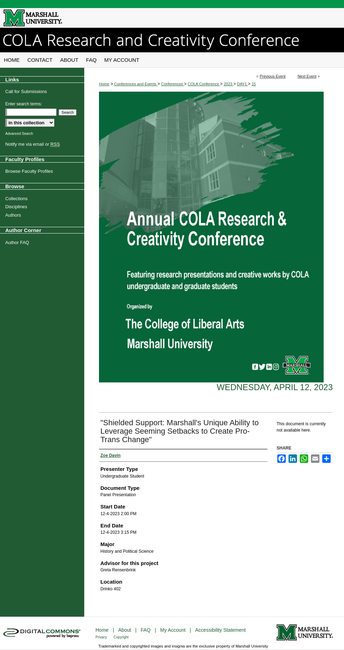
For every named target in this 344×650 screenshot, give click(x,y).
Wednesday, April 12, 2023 (275, 387)
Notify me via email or (32, 144)
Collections (16, 198)
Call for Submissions (26, 91)
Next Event (307, 76)
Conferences (172, 84)
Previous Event (273, 76)
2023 (228, 84)
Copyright (121, 637)
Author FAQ (17, 242)
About (125, 630)
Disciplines (16, 206)
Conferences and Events (136, 84)
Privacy (101, 637)
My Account (173, 630)
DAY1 (242, 84)
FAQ (146, 630)
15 (254, 84)
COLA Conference (204, 84)
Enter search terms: (23, 103)
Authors (13, 215)
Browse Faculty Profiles (29, 171)
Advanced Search (19, 134)
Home (104, 84)
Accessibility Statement (220, 630)
